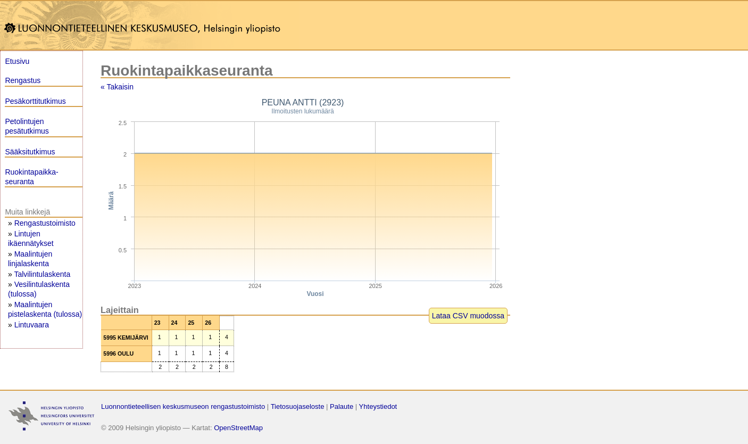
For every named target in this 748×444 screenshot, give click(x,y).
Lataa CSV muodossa (468, 315)
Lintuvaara (31, 324)
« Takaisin (117, 87)
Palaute (341, 406)
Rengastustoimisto (45, 223)
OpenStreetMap (238, 428)
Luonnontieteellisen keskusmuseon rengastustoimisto (183, 406)
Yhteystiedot (378, 406)
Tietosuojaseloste (298, 406)
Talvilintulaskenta (42, 274)
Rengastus (22, 80)
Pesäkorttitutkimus (35, 101)
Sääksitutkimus (30, 151)
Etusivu (17, 61)
